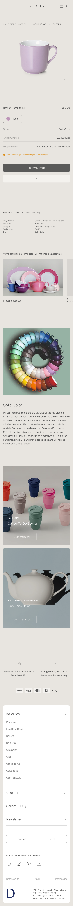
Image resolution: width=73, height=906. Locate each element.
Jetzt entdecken (22, 537)
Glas (8, 757)
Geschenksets (13, 778)
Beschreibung (33, 212)
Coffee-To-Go (13, 764)
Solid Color (11, 743)
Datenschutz (12, 879)
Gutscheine (12, 771)
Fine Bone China (14, 729)
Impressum (61, 879)
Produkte (11, 722)
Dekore (10, 736)
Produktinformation (13, 212)
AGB (37, 879)
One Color (11, 750)
